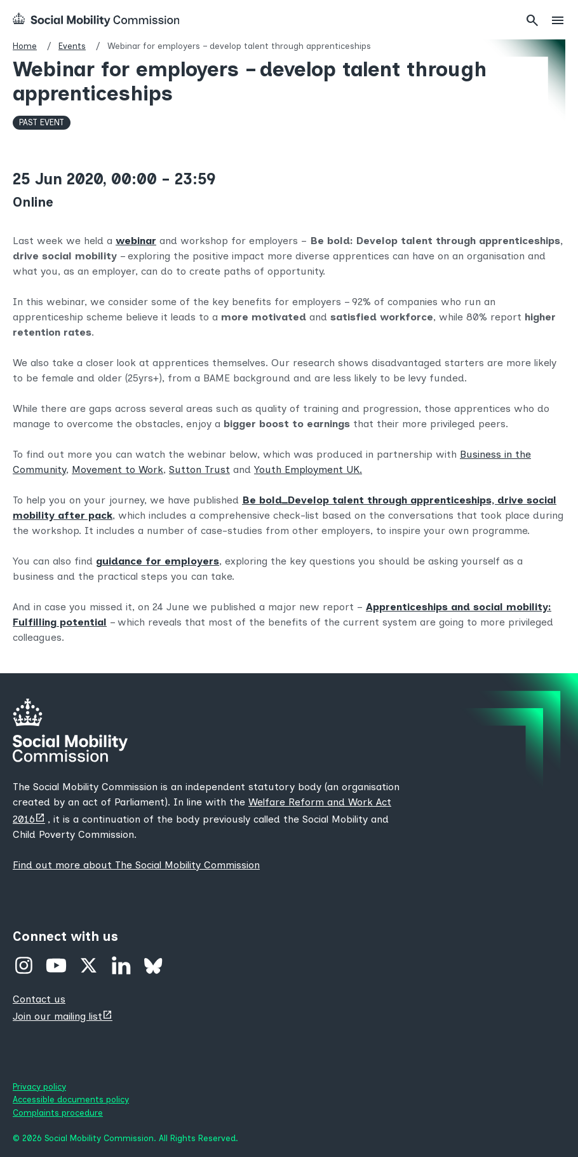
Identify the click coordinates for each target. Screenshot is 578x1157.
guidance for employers (157, 561)
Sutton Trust (199, 469)
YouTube (56, 965)
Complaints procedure (58, 1112)
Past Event (41, 122)
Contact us (39, 999)
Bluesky (153, 965)
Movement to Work (117, 469)
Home (25, 46)
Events (72, 46)
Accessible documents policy (71, 1099)
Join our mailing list (57, 1016)
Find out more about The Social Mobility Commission (136, 865)
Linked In (121, 965)
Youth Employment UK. (308, 469)
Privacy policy (39, 1086)
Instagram (24, 965)
